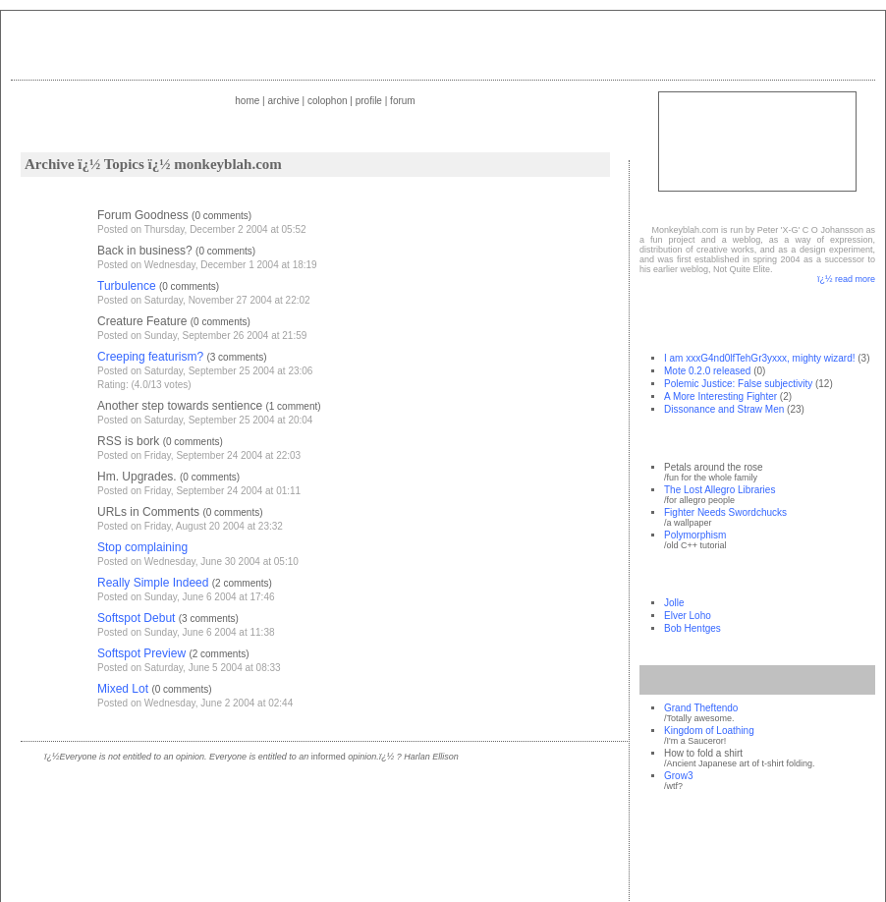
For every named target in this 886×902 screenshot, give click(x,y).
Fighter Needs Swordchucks (725, 512)
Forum (402, 100)
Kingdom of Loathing (709, 730)
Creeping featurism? (150, 357)
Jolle (674, 602)
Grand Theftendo (701, 708)
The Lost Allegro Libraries (719, 489)
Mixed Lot (122, 689)
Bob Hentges (692, 628)
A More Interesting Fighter (720, 396)
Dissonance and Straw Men (724, 409)
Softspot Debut (136, 618)
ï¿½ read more (846, 279)
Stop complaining (142, 547)
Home (247, 100)
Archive (284, 100)
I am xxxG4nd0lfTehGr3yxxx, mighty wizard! (760, 358)
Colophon (327, 100)
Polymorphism (695, 535)
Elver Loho (687, 615)
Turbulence (126, 286)
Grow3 (678, 775)
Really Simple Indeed (152, 583)
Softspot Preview (141, 653)
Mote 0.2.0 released (707, 371)
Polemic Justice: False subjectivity (738, 383)
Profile (369, 100)
